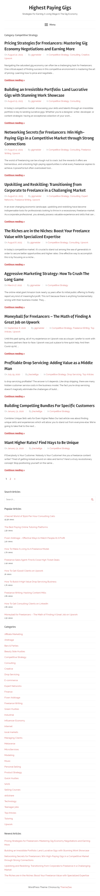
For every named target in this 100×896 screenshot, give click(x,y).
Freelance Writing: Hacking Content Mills (25, 592)
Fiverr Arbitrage (12, 697)
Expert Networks (12, 686)
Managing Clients (13, 738)
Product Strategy (13, 772)
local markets (11, 732)
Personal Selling (12, 766)
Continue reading (13, 80)
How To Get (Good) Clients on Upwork (23, 570)
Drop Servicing (74, 374)
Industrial (9, 715)
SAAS (7, 784)
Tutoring (8, 818)
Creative (85, 55)
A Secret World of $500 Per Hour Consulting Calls (29, 516)
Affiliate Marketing (13, 634)
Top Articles (88, 374)
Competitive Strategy (59, 55)
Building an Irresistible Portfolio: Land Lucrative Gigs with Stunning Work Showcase (46, 850)
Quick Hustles (11, 778)
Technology (10, 801)
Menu (50, 24)
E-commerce (11, 680)
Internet (8, 726)
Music (7, 761)
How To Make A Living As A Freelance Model (26, 549)
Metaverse (9, 743)
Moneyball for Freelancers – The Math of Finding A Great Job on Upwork (41, 614)
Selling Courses (12, 789)
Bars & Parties (11, 645)
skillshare (9, 795)
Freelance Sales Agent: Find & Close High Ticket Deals (32, 560)
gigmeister (36, 55)
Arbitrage (9, 640)
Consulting (75, 55)
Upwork (8, 58)
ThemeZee (66, 887)
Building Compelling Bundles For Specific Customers (49, 405)
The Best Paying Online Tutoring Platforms (26, 527)
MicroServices (11, 749)
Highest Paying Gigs (50, 8)
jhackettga (34, 374)
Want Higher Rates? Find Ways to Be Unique (41, 442)
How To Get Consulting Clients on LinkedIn (26, 603)
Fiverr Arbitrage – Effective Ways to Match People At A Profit (34, 538)
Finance (8, 691)
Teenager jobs (11, 807)
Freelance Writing (23, 200)
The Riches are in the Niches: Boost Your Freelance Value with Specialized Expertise (46, 875)
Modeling (9, 755)
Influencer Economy (14, 720)
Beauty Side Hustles (14, 651)
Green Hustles (11, 709)
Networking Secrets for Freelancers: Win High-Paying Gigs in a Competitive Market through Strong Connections (49, 138)
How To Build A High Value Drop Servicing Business (30, 581)
